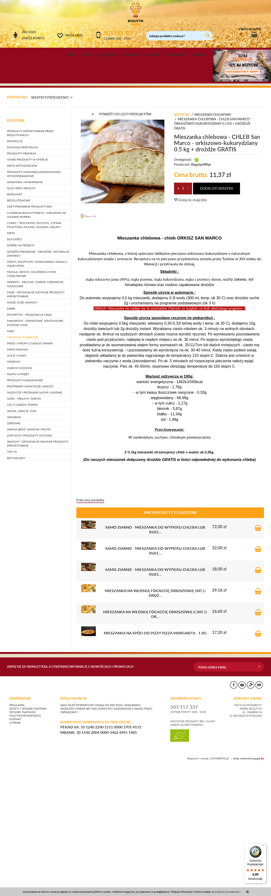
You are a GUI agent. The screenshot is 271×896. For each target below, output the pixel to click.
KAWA (11, 439)
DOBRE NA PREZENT (21, 376)
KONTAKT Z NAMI (248, 829)
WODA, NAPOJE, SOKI (21, 541)
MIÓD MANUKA (17, 480)
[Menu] (263, 846)
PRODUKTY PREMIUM (21, 284)
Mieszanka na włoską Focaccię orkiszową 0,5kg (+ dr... (155, 744)
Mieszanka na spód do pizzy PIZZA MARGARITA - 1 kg (155, 763)
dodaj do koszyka (216, 319)
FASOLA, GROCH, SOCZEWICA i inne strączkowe (31, 404)
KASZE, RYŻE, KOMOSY (22, 433)
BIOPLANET (14, 325)
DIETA (11, 363)
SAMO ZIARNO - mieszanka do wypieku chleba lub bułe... (155, 659)
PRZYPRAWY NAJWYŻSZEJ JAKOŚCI (30, 517)
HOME (70, 55)
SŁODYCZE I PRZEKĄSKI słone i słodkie (34, 523)
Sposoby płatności (22, 842)
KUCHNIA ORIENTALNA (22, 277)
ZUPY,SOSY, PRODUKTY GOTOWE (29, 566)
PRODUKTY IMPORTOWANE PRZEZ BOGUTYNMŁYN (30, 263)
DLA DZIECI (14, 370)
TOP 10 (86, 55)
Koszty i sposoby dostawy (28, 839)
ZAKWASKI (14, 547)
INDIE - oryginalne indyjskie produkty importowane (36, 424)
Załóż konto (33, 38)
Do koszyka (258, 657)
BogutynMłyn (201, 295)
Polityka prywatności (25, 846)
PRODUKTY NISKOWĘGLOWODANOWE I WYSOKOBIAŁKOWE (34, 304)
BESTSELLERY (107, 55)
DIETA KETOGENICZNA (22, 296)
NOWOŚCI (132, 55)
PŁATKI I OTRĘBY (18, 504)
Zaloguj (29, 32)
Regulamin (16, 835)
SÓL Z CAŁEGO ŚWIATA (22, 535)
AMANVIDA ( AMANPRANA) (25, 312)
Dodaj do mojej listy (190, 331)
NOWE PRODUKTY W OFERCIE (27, 290)
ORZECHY (13, 492)
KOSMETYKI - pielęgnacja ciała (29, 445)
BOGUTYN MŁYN (73, 829)
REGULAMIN (175, 55)
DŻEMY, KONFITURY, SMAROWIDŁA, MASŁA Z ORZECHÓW (37, 394)
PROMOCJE (15, 271)
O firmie (14, 853)
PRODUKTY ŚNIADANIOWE (25, 510)
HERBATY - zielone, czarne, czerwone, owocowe (35, 414)
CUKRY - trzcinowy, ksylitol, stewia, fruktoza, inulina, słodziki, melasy (34, 355)
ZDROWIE (13, 553)
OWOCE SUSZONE (19, 498)
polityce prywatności (227, 891)
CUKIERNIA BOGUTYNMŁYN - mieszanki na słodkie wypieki (36, 345)
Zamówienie (20, 829)
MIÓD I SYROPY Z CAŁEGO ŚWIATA (30, 474)
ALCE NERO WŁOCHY (21, 318)
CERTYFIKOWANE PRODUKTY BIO (29, 337)
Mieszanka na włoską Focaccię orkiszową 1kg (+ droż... (155, 723)
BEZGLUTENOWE (18, 331)
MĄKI (10, 461)
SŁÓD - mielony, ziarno (24, 529)
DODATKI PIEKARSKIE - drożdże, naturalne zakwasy (38, 384)
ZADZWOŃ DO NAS (185, 829)
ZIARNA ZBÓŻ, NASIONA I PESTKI (29, 560)
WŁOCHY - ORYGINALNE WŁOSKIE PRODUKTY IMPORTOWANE (38, 574)
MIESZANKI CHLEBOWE (22, 467)
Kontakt (15, 849)
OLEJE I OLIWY (16, 486)
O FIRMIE (153, 55)
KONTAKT (198, 55)
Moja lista (74, 35)
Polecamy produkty (90, 631)
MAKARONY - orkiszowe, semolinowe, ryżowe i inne (35, 453)
